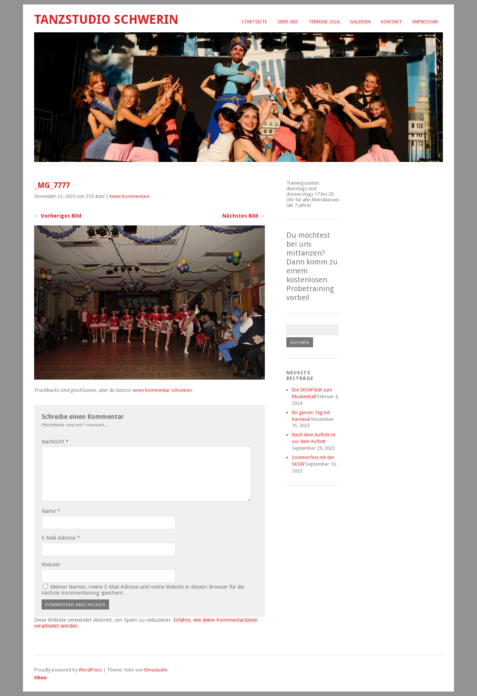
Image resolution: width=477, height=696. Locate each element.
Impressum (425, 22)
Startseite (254, 22)
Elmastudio (156, 670)
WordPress (90, 670)
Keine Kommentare (129, 196)
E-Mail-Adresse (61, 538)
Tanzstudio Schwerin (106, 19)
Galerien (360, 22)
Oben (40, 677)
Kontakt (391, 22)
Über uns (287, 22)
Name (51, 511)
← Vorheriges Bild (57, 216)
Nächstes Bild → (243, 216)
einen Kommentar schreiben (162, 390)
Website (51, 564)
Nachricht (55, 442)
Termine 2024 (324, 22)
